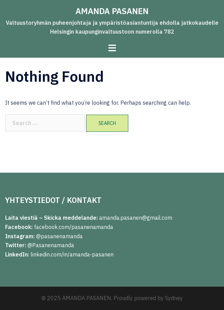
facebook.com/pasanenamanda (73, 226)
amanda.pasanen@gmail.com (135, 217)
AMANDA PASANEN (112, 10)
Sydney (174, 298)
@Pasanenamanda (50, 245)
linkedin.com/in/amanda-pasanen (72, 254)
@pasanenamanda (59, 236)
